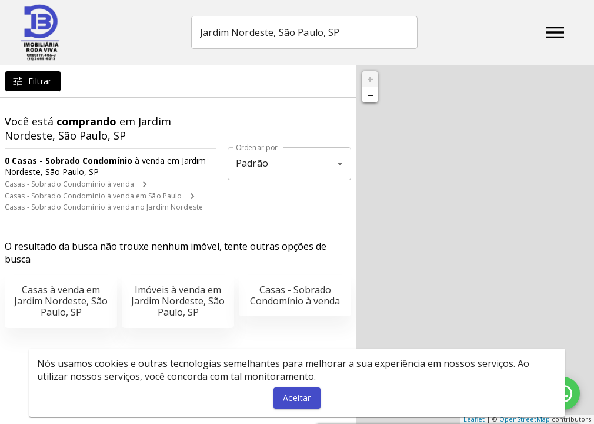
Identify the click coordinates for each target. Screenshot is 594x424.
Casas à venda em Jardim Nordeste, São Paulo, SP (61, 301)
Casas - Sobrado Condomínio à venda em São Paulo (93, 196)
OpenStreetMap (524, 419)
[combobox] (304, 32)
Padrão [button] (252, 163)
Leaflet (474, 419)
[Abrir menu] (555, 32)
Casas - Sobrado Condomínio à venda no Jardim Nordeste (104, 207)
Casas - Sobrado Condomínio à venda (69, 184)
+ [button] (370, 79)
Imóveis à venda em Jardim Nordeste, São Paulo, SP (178, 301)
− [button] (370, 95)
